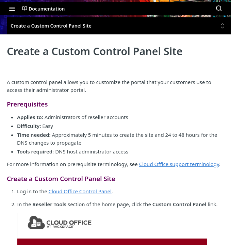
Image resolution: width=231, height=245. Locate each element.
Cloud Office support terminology (179, 164)
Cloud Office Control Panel (80, 191)
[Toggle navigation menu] (12, 8)
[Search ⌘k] (218, 8)
